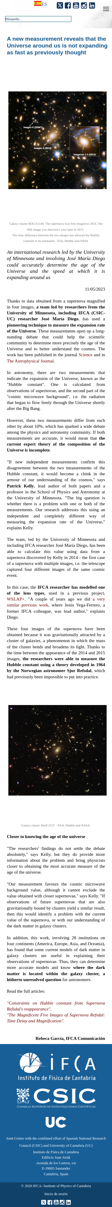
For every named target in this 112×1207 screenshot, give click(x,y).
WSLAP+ (15, 599)
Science (85, 354)
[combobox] (38, 19)
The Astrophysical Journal (30, 361)
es (44, 4)
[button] (65, 18)
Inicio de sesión (56, 1194)
